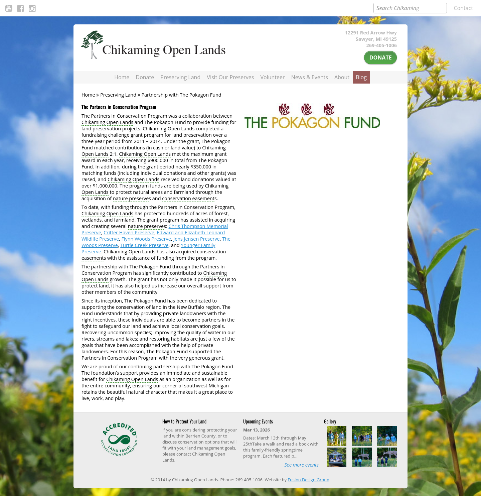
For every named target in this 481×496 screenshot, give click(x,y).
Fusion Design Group (308, 480)
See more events (301, 465)
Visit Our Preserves (230, 77)
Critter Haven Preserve (129, 232)
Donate (380, 57)
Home (121, 77)
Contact (463, 8)
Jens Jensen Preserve (196, 239)
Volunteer (273, 77)
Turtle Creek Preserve (144, 245)
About (341, 77)
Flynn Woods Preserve (146, 239)
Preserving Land (180, 77)
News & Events (309, 77)
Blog (361, 77)
